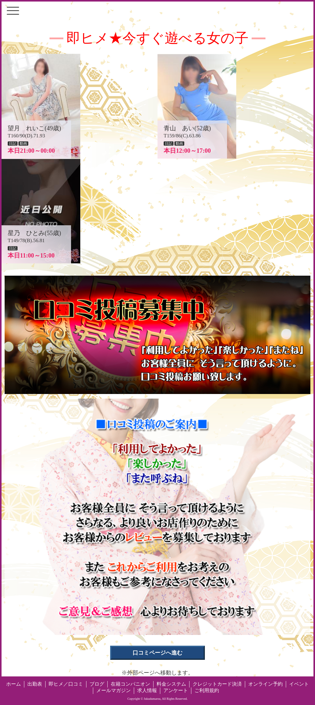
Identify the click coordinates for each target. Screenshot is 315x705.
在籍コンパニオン (130, 684)
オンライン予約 (265, 684)
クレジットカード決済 (217, 684)
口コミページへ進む (157, 653)
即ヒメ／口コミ (66, 684)
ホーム (13, 684)
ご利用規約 (206, 690)
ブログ (97, 684)
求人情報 (147, 690)
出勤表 (34, 684)
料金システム (171, 684)
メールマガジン (113, 690)
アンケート (175, 690)
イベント (299, 684)
